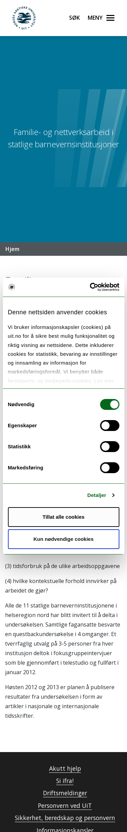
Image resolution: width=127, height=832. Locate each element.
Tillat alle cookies (64, 517)
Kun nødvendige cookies (64, 539)
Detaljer (96, 495)
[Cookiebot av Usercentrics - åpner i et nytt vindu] (90, 287)
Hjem (12, 249)
